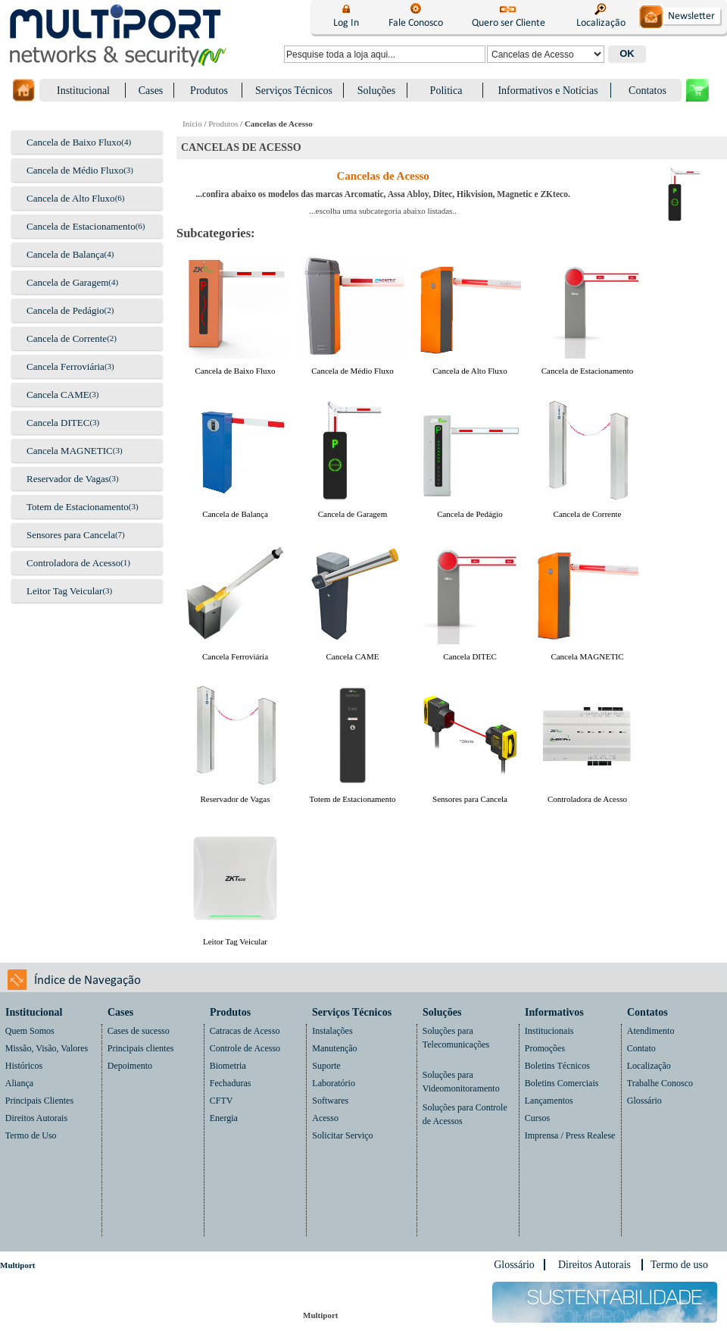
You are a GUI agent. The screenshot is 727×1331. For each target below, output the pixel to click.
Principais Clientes (39, 1100)
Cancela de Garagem (67, 282)
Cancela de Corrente (67, 338)
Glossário (644, 1100)
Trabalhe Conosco (660, 1083)
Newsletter (690, 16)
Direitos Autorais (36, 1118)
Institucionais (549, 1031)
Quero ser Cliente (508, 23)
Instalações (332, 1031)
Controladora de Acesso (73, 562)
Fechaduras (230, 1083)
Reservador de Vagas (68, 478)
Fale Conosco (415, 23)
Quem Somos (30, 1031)
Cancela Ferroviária (66, 366)
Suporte (326, 1065)
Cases (151, 90)
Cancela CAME (58, 394)
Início (192, 123)
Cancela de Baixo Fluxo (74, 142)
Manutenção (334, 1048)
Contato (641, 1048)
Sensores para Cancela (71, 534)
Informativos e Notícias (548, 90)
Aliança (19, 1083)
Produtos (209, 90)
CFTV (221, 1100)
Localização (601, 23)
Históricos (23, 1065)
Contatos (647, 90)
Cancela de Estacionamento (81, 226)
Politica (446, 90)
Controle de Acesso (245, 1048)
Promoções (545, 1048)
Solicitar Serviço (342, 1135)
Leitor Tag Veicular (64, 591)
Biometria (228, 1065)
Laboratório (333, 1083)
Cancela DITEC (58, 422)
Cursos (537, 1118)
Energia (224, 1118)
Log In (346, 23)
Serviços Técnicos (293, 90)
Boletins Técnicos (557, 1065)
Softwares (330, 1100)
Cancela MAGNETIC (70, 450)
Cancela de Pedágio (66, 310)
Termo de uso (679, 1264)
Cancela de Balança (66, 254)
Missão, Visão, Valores (47, 1048)
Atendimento (651, 1031)
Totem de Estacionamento (78, 506)
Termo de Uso (31, 1135)
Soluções (376, 90)
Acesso (325, 1118)
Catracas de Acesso (245, 1031)
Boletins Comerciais (562, 1083)
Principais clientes (141, 1048)
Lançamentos (549, 1100)
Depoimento (130, 1065)
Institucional (83, 90)
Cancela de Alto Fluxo (71, 198)
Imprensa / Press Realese (570, 1135)
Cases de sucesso (139, 1031)
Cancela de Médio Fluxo (75, 170)
